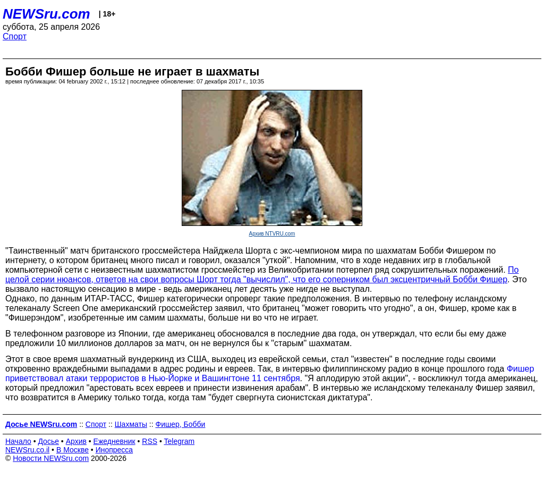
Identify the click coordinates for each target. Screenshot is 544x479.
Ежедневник (114, 441)
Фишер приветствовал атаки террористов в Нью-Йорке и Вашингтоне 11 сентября (269, 373)
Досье (48, 441)
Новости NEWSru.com (51, 458)
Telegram (179, 441)
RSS (149, 441)
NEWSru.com (46, 14)
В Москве (72, 450)
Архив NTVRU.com (272, 234)
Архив (76, 441)
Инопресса (114, 450)
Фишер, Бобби (181, 424)
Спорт (15, 36)
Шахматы (131, 424)
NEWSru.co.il (27, 450)
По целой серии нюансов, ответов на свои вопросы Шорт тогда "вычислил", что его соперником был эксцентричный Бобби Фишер (262, 274)
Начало (18, 441)
